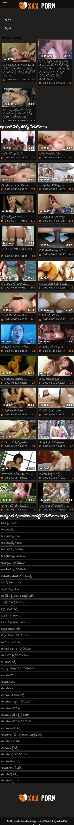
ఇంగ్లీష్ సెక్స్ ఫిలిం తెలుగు (14, 602)
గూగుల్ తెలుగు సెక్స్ (11, 642)
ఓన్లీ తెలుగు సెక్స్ (9, 608)
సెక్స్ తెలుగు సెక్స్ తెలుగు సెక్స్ (23, 821)
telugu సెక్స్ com (10, 536)
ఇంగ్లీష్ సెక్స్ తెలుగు (11, 589)
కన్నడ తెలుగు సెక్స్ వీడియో (15, 635)
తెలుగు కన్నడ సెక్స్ (10, 761)
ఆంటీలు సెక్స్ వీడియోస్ (13, 569)
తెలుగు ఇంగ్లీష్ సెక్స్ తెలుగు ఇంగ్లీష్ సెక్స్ (21, 734)
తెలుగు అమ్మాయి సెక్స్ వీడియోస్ (18, 701)
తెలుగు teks (7, 688)
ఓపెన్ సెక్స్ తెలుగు (10, 615)
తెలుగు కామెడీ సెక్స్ (11, 767)
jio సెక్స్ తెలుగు (9, 522)
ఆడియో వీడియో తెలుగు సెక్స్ (16, 575)
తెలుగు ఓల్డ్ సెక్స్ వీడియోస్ (15, 754)
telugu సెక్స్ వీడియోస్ (13, 556)
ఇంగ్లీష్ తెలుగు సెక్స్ (11, 582)
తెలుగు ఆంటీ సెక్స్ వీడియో (15, 714)
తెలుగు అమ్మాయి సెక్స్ (13, 694)
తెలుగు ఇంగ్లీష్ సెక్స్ (11, 727)
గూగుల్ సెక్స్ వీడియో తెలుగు (16, 655)
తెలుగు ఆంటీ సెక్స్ (10, 708)
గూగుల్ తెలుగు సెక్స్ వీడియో (16, 648)
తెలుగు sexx (8, 681)
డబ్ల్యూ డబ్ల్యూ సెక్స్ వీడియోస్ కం (18, 668)
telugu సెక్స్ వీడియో (12, 549)
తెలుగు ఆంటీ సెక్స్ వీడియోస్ (16, 721)
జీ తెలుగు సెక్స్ (8, 661)
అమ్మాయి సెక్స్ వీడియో (13, 562)
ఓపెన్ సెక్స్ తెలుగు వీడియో (15, 622)
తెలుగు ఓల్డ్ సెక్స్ (9, 747)
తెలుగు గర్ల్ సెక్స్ (9, 774)
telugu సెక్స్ (7, 529)
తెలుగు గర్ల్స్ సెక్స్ (10, 780)
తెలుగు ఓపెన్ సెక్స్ (10, 741)
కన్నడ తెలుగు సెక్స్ (10, 628)
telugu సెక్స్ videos (11, 542)
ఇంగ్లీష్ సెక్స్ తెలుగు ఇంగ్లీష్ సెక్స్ (17, 595)
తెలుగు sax (7, 675)
